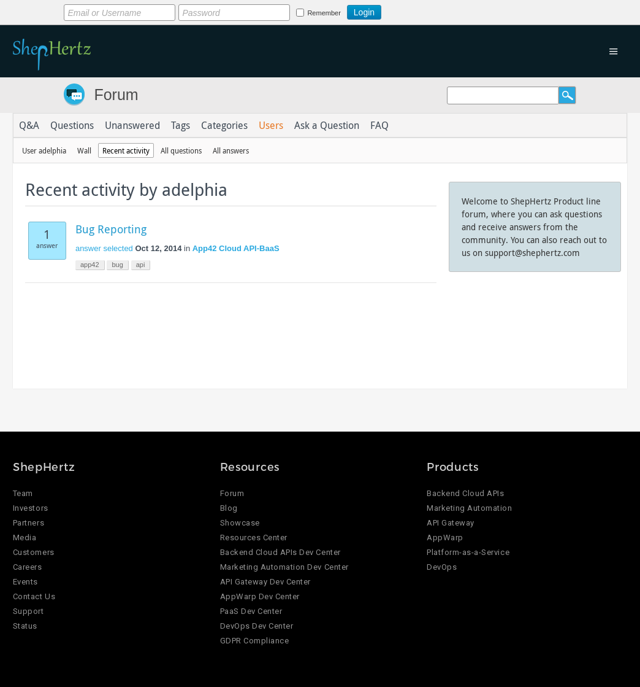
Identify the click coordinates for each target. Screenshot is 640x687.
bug (117, 264)
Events (25, 581)
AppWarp (445, 537)
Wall (84, 150)
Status (25, 626)
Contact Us (34, 596)
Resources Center (254, 537)
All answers (231, 150)
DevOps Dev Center (257, 626)
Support (28, 611)
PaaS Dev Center (251, 611)
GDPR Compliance (254, 640)
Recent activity (126, 150)
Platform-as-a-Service (468, 552)
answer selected (104, 248)
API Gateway (450, 522)
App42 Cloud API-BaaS (236, 248)
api (140, 264)
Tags (180, 125)
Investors (30, 508)
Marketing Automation (469, 508)
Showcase (240, 522)
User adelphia (44, 150)
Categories (224, 125)
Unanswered (132, 125)
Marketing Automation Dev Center (284, 567)
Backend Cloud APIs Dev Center (280, 552)
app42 (89, 264)
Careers (27, 567)
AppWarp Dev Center (260, 596)
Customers (34, 552)
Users (271, 125)
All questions (181, 150)
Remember (323, 13)
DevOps (442, 567)
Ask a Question (326, 125)
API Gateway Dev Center (265, 581)
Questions (72, 125)
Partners (28, 522)
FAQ (379, 125)
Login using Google (411, 10)
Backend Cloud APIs (465, 493)
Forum (116, 94)
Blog (229, 508)
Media (25, 537)
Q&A (29, 125)
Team (23, 493)
